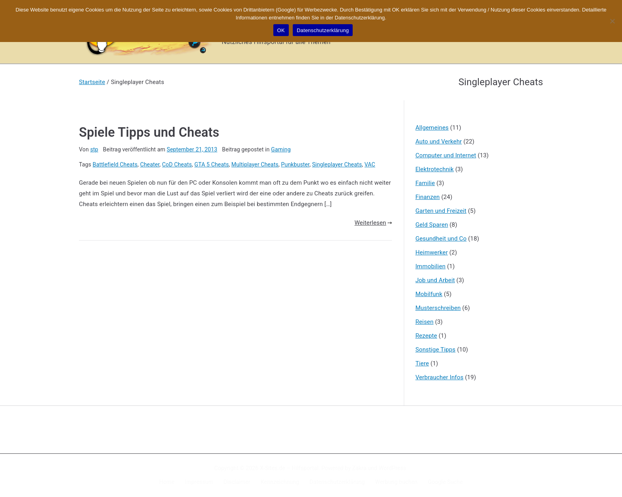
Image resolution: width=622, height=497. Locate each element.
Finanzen (427, 197)
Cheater (149, 164)
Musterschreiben (438, 308)
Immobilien (430, 266)
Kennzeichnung (280, 482)
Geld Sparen (431, 224)
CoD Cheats (177, 164)
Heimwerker (431, 252)
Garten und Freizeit (440, 210)
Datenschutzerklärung (337, 482)
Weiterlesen (373, 222)
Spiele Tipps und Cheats (149, 132)
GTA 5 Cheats (211, 164)
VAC (370, 164)
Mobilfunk (428, 294)
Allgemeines (432, 127)
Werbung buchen (396, 482)
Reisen (424, 321)
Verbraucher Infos (439, 377)
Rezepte (426, 335)
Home (167, 482)
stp (94, 149)
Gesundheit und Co (440, 238)
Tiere (422, 363)
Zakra (359, 468)
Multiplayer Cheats (254, 164)
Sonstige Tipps (435, 349)
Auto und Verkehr (438, 141)
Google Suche (445, 482)
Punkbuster (295, 164)
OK (281, 30)
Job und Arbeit (435, 280)
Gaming (280, 149)
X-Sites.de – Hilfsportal (289, 468)
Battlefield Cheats (115, 164)
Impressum (199, 482)
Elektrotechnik (434, 169)
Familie (425, 183)
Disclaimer (237, 482)
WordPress (392, 468)
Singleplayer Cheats (337, 164)
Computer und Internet (445, 155)
